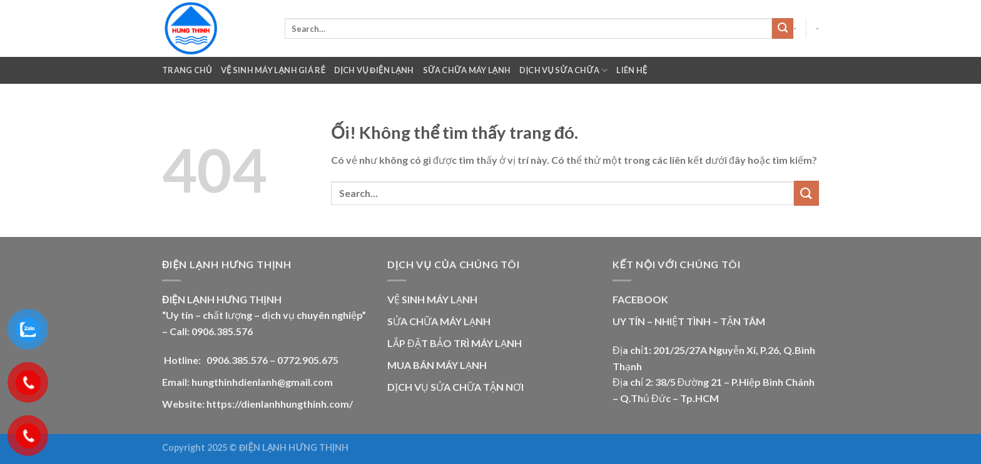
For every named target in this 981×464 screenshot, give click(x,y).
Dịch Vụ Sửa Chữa (563, 70)
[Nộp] (782, 28)
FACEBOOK (640, 299)
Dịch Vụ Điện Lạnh (374, 70)
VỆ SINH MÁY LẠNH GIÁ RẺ (273, 70)
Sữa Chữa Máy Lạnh (467, 70)
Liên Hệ (631, 70)
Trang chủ (187, 70)
